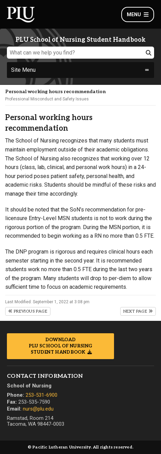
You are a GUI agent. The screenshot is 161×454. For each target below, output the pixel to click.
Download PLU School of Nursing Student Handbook (60, 346)
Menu (138, 14)
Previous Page (27, 311)
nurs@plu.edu (38, 409)
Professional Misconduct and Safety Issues (47, 99)
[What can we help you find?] (80, 53)
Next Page (138, 311)
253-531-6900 (41, 395)
